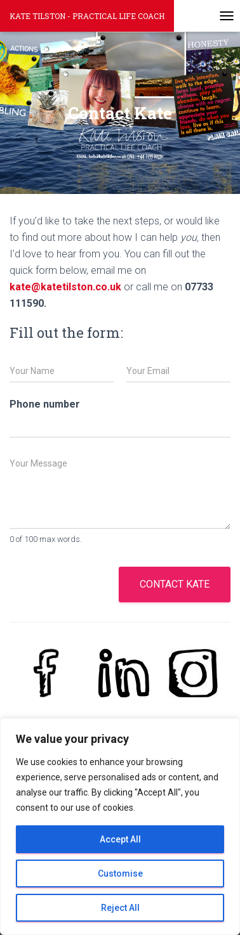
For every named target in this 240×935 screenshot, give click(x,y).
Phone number (45, 404)
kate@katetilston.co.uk (65, 287)
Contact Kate (175, 584)
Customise (120, 873)
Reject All (120, 908)
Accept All (120, 839)
